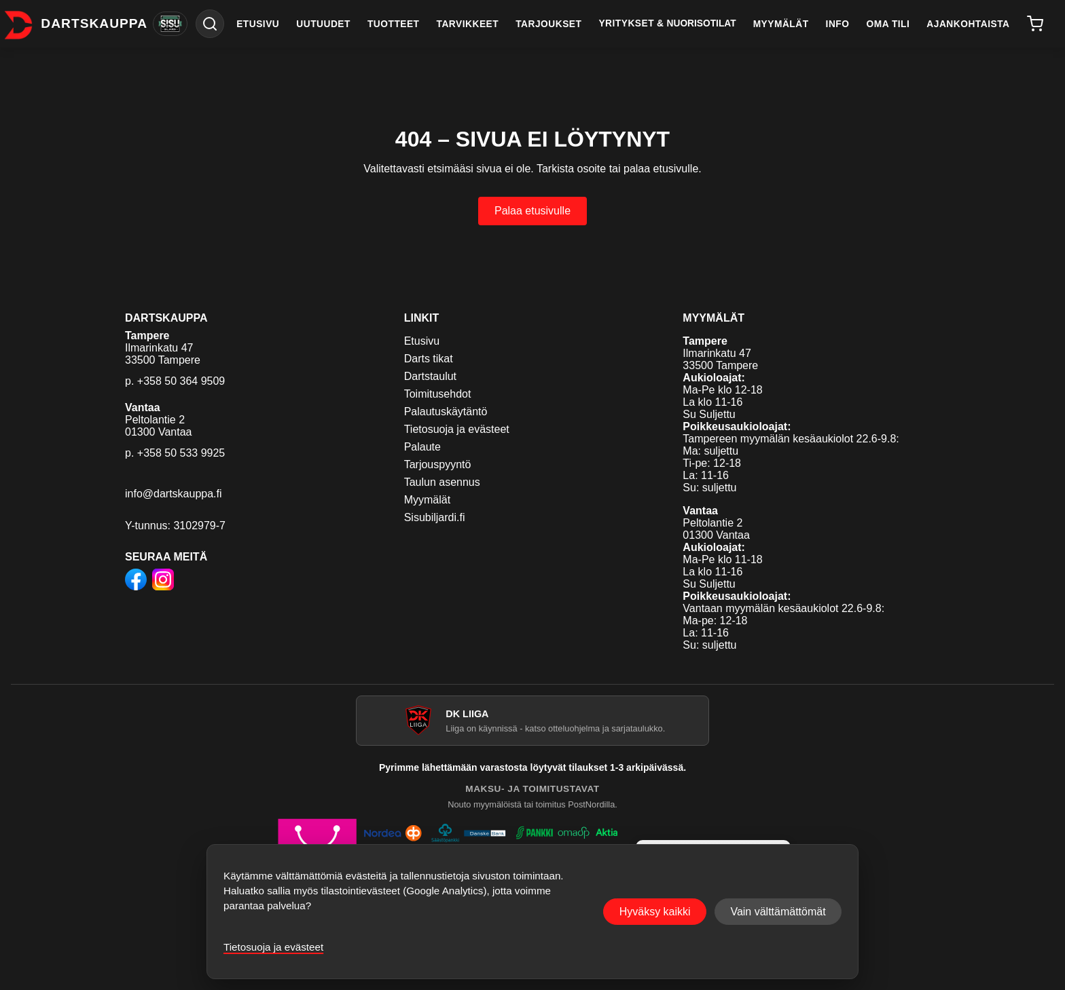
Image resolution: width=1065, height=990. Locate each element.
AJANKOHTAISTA (967, 24)
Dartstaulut (430, 376)
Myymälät (427, 500)
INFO (838, 24)
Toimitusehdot (437, 394)
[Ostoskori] (1034, 24)
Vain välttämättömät (777, 911)
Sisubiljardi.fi (434, 517)
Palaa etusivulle (532, 210)
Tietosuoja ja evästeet (456, 429)
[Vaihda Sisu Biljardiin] (170, 24)
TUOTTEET (393, 24)
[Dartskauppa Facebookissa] (136, 581)
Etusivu (421, 341)
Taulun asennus (442, 482)
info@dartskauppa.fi (173, 493)
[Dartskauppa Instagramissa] (163, 581)
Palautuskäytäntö (446, 411)
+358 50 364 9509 (181, 381)
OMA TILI (888, 24)
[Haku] (210, 23)
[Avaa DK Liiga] (532, 721)
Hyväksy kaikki (655, 911)
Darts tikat (428, 358)
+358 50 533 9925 (181, 453)
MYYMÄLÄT (781, 24)
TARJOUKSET (548, 24)
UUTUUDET (323, 24)
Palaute (422, 447)
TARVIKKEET (468, 24)
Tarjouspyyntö (437, 464)
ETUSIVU (257, 24)
